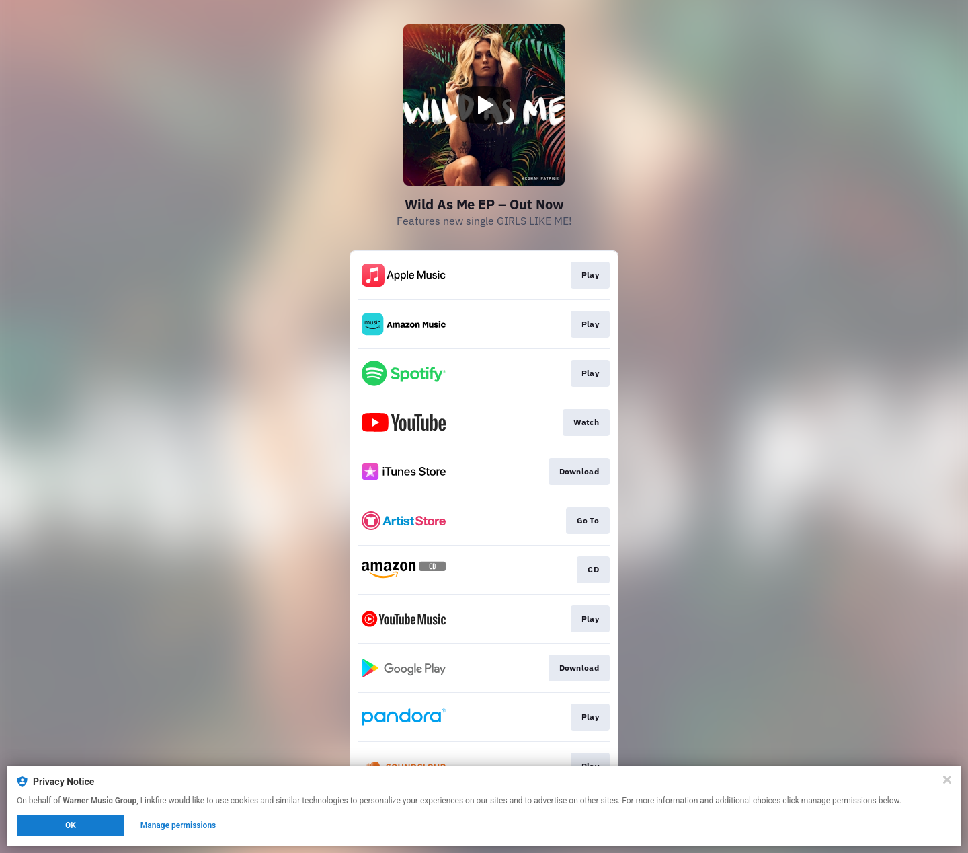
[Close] (947, 779)
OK (70, 825)
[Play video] (484, 105)
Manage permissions (178, 825)
